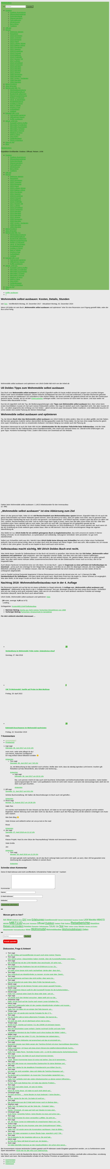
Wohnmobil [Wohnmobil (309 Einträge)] (38, 931)
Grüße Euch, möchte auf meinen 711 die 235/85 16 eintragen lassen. (34, 1027)
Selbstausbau (31, 606)
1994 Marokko (15, 82)
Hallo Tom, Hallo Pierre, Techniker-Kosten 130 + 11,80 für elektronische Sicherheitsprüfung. (43, 1055)
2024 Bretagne (15, 39)
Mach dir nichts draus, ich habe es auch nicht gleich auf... (30, 1093)
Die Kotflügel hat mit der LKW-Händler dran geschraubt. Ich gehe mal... (35, 965)
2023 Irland (14, 41)
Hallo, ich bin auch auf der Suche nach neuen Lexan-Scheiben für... (33, 1004)
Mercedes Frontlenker (18, 125)
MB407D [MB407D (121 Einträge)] (101, 922)
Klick (48, 597)
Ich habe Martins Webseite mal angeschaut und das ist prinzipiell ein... (34, 1043)
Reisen (8, 30)
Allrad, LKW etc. (12, 121)
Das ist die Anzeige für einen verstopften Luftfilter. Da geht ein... (32, 1120)
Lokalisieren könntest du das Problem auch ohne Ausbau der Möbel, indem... (37, 1035)
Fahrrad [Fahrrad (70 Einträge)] (60, 922)
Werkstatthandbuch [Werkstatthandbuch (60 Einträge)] (19, 932)
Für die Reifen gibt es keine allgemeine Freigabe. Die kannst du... (33, 1020)
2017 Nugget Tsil (16, 59)
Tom (5, 304)
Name (3, 895)
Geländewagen (16, 138)
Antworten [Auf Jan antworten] (9, 850)
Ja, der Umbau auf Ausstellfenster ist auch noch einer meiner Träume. (34, 958)
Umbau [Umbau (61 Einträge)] (76, 929)
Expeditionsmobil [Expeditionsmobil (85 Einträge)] (51, 922)
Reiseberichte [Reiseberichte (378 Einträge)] (80, 925)
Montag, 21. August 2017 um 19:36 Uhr (21, 802)
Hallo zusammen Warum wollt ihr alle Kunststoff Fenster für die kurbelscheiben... (38, 992)
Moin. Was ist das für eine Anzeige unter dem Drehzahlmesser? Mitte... (35, 1128)
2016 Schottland (16, 63)
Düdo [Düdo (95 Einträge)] (29, 922)
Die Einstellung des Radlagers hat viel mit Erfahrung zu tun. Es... (32, 969)
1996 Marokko (15, 80)
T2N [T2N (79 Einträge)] (57, 929)
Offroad (8, 28)
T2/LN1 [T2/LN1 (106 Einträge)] (52, 929)
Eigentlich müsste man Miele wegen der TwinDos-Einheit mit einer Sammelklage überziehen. (43, 1047)
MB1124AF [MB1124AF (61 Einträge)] (26, 926)
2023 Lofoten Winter (18, 43)
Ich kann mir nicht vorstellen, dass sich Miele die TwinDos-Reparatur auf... (36, 1074)
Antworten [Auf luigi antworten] (9, 759)
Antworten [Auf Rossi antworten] (9, 828)
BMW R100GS (11, 84)
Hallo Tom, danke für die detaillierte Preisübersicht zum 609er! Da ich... (35, 1070)
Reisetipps (14, 34)
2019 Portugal (15, 53)
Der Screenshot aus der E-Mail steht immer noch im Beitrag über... (33, 1105)
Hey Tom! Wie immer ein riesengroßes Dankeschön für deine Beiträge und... (37, 1066)
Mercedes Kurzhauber (18, 127)
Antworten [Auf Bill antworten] (9, 799)
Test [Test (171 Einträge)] (61, 928)
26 (66, 647)
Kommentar (6, 891)
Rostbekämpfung (16, 102)
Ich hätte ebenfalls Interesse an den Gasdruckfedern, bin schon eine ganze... (37, 1148)
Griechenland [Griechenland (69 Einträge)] (67, 922)
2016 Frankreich (16, 65)
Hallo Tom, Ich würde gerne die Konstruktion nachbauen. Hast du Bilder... (36, 1132)
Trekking (13, 26)
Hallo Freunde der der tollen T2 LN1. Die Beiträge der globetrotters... (34, 1039)
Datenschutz (10, 1164)
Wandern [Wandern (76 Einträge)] (82, 929)
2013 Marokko (15, 71)
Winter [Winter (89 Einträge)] (28, 932)
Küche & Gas (15, 107)
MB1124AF (21, 606)
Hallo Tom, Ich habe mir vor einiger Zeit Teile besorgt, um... (30, 1012)
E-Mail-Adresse (7, 899)
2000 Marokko (15, 76)
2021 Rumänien (16, 47)
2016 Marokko (15, 67)
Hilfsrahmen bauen (17, 117)
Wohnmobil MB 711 (13, 88)
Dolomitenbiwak (16, 16)
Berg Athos (14, 24)
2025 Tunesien (15, 38)
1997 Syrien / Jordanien (19, 78)
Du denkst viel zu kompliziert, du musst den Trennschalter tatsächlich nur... (36, 1078)
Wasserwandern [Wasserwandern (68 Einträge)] (8, 932)
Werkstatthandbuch (17, 92)
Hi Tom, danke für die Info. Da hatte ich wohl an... (26, 1101)
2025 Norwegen (16, 36)
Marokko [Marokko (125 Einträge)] (92, 922)
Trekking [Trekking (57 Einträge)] (71, 929)
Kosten (14, 606)
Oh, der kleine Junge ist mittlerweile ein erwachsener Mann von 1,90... (34, 1124)
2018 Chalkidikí (16, 57)
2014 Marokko (15, 69)
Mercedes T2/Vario (17, 129)
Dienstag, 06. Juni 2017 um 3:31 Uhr (20, 748)
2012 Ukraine (15, 72)
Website (4, 903)
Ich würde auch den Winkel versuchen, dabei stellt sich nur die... (32, 1000)
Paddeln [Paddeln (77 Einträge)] (57, 926)
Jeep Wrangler (11, 86)
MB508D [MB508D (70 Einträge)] (6, 926)
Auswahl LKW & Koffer (19, 123)
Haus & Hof (10, 142)
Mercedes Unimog (17, 131)
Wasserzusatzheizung (18, 96)
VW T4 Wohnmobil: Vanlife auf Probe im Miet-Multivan (28, 689)
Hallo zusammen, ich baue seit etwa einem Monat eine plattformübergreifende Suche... (41, 1051)
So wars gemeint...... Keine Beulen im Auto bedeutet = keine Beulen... (34, 1097)
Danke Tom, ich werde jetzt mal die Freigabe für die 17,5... (30, 1016)
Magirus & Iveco (16, 133)
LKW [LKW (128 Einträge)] (86, 922)
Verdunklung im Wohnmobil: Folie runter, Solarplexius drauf (30, 651)
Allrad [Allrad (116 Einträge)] (9, 922)
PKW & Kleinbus (16, 140)
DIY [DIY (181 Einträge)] (24, 922)
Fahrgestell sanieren (18, 115)
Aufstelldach (14, 109)
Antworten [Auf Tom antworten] (14, 772)
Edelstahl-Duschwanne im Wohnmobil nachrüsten (26, 728)
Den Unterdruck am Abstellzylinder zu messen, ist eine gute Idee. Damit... (36, 977)
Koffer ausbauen (16, 119)
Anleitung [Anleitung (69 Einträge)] (15, 922)
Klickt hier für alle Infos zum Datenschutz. (32, 1153)
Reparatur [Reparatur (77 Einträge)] (35, 929)
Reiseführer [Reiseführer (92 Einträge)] (94, 926)
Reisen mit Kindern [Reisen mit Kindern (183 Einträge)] (13, 928)
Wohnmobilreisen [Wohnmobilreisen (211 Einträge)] (72, 932)
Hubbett (13, 111)
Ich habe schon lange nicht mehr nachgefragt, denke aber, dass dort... (34, 973)
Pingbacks (10, 742)
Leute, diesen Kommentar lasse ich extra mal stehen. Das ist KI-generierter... (37, 1062)
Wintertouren (15, 22)
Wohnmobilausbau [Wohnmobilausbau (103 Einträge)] (54, 932)
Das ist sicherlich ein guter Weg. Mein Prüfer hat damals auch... (32, 985)
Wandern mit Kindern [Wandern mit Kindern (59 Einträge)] (91, 929)
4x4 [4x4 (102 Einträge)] (4, 922)
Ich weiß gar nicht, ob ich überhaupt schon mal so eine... (29, 1024)
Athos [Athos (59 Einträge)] (20, 922)
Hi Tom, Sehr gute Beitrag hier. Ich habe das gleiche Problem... (32, 1086)
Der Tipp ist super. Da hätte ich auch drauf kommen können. (31, 1058)
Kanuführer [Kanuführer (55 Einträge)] (75, 922)
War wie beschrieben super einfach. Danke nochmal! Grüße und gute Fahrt (36, 1031)
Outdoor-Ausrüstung (18, 12)
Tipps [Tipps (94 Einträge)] (66, 929)
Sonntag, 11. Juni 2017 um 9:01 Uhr (19, 791)
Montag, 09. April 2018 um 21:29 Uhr (24, 854)
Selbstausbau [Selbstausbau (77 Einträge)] (44, 929)
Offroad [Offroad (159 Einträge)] (41, 926)
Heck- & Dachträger (17, 100)
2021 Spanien (15, 49)
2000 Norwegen (16, 74)
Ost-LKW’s (14, 136)
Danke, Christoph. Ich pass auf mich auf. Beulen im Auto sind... (32, 1113)
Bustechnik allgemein (18, 94)
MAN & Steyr (15, 134)
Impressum (10, 1166)
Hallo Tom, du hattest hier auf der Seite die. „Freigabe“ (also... (31, 1109)
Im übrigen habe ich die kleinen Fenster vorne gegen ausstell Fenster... (35, 989)
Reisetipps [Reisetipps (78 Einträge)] (27, 929)
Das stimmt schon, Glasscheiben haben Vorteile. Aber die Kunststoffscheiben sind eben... (42, 961)
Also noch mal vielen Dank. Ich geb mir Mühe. (25, 1089)
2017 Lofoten (15, 61)
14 (66, 723)
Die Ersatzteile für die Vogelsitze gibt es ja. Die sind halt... (30, 1140)
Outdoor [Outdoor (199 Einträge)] (49, 925)
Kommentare (11, 740)
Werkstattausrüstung (18, 90)
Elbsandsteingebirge (18, 14)
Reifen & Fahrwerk (17, 98)
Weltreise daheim (16, 32)
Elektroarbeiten (37, 398)
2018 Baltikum (15, 55)
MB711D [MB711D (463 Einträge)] (15, 925)
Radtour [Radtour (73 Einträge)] (67, 926)
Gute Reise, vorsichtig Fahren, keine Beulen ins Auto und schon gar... (34, 1117)
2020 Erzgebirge (16, 51)
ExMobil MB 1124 (12, 113)
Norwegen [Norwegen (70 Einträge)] (33, 926)
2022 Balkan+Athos (17, 45)
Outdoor (9, 10)
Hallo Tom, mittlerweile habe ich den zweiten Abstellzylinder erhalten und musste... (39, 1008)
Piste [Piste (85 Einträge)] (62, 926)
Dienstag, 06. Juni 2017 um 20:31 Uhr (29, 776)
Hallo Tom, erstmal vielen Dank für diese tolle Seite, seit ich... (31, 996)
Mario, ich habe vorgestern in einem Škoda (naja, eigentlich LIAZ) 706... (35, 1136)
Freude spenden (10, 944)
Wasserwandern (16, 18)
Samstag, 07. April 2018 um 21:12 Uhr (20, 832)
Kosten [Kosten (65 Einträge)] (81, 922)
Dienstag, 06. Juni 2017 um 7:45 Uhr (24, 763)
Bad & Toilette (15, 105)
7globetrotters (6, 3)
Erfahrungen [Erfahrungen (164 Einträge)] (38, 922)
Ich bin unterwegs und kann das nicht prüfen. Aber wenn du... (31, 981)
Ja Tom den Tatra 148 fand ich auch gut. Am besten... (28, 1144)
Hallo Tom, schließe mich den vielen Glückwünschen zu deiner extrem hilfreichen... (39, 1082)
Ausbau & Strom (16, 103)
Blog (7, 144)
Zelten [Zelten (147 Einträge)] (85, 932)
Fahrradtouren (15, 20)
